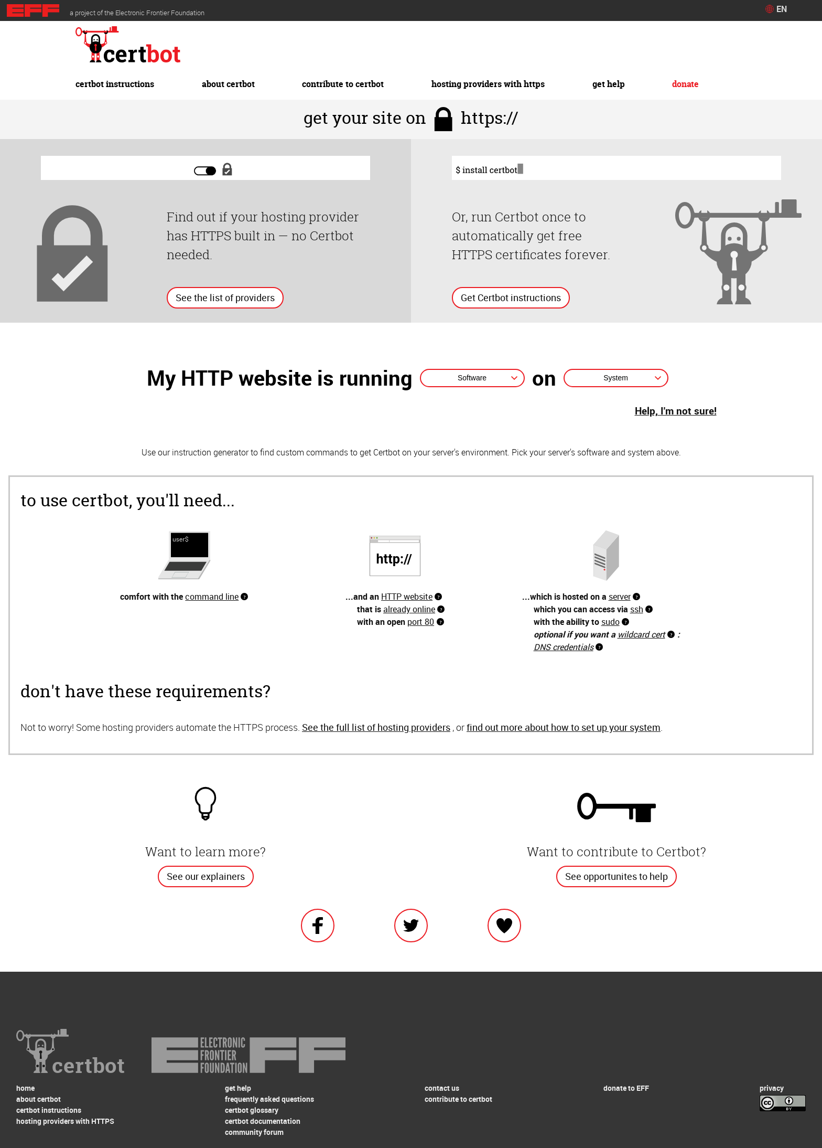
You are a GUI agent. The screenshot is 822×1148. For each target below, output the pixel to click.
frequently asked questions (269, 1099)
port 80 (420, 622)
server (620, 596)
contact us (442, 1088)
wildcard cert (641, 634)
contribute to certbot (343, 84)
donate (685, 84)
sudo (610, 622)
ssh (636, 609)
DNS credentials (563, 647)
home (25, 1088)
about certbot (228, 84)
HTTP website (406, 596)
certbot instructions (114, 84)
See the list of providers (225, 297)
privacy (772, 1088)
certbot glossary (251, 1110)
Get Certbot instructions (511, 297)
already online (409, 609)
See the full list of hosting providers (376, 727)
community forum (254, 1132)
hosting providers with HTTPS (488, 84)
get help (608, 84)
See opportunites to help (616, 876)
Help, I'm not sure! (676, 411)
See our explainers (206, 876)
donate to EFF (626, 1088)
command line (212, 596)
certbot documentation (262, 1121)
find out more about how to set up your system (564, 727)
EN (781, 9)
